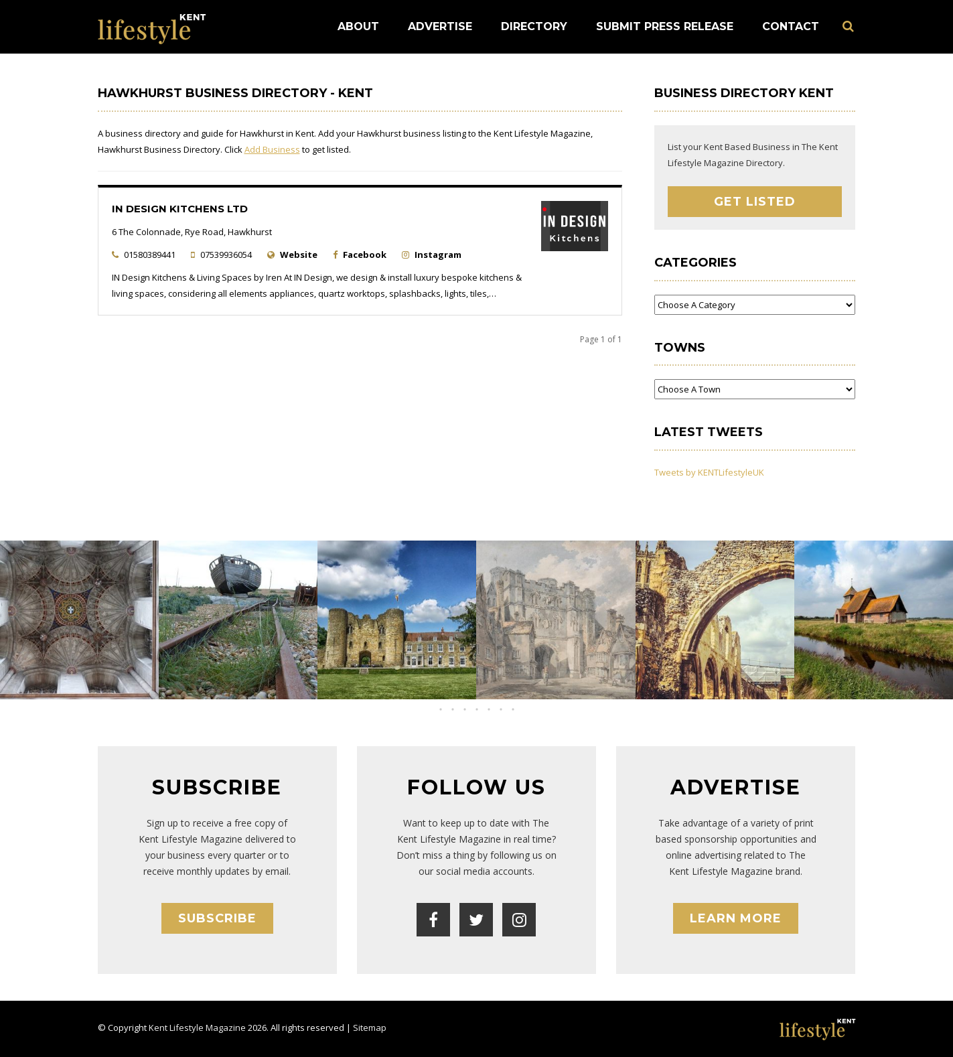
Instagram (438, 255)
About (358, 26)
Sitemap (369, 1027)
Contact (790, 26)
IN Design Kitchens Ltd (180, 208)
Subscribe (217, 918)
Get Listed (755, 201)
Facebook (364, 255)
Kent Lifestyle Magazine (197, 1027)
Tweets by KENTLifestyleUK (709, 472)
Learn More (736, 918)
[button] (464, 709)
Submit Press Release (664, 26)
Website (298, 255)
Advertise (440, 26)
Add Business (272, 149)
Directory (534, 26)
